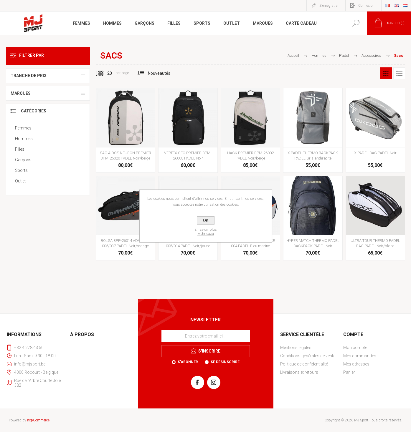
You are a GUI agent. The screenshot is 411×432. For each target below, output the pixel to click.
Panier (349, 372)
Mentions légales (295, 347)
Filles (19, 149)
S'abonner (188, 362)
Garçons (23, 159)
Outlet (20, 181)
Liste (399, 73)
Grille (386, 73)
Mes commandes (359, 355)
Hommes (24, 138)
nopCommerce (38, 420)
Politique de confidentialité (304, 364)
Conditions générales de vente (307, 355)
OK (205, 220)
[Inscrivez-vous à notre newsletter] (205, 336)
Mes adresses (356, 364)
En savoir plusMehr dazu (205, 231)
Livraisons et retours (299, 372)
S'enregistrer (329, 6)
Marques (21, 93)
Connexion (366, 6)
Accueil (293, 55)
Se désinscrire (225, 362)
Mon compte (355, 347)
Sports (21, 170)
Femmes (23, 128)
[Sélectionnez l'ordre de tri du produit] (159, 73)
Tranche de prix (29, 75)
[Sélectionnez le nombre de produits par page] (105, 73)
